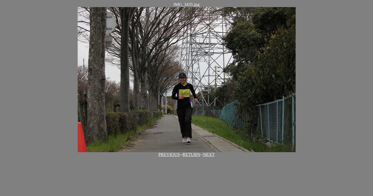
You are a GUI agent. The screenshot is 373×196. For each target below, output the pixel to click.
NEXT (209, 154)
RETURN (191, 154)
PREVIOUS (169, 154)
